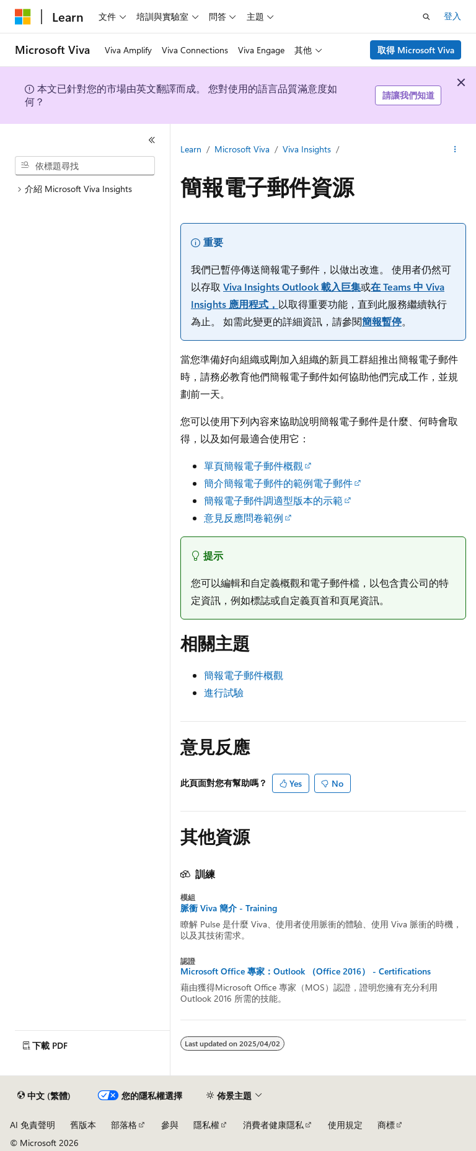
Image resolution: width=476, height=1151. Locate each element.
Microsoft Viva (242, 149)
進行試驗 (224, 692)
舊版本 (83, 1125)
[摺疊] (152, 140)
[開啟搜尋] (426, 17)
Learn (190, 149)
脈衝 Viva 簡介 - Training (228, 908)
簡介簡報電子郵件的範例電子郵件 (278, 482)
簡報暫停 (382, 321)
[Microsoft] (23, 17)
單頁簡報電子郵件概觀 (253, 465)
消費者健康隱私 (273, 1125)
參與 (169, 1125)
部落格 (124, 1125)
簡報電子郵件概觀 (243, 674)
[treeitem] (90, 189)
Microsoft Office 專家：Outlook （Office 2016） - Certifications (305, 971)
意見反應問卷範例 (243, 517)
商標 (386, 1125)
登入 (452, 16)
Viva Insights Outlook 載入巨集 (292, 286)
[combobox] (85, 166)
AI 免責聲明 (32, 1125)
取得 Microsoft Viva (415, 50)
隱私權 (206, 1125)
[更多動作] (455, 149)
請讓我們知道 (408, 95)
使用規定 (345, 1125)
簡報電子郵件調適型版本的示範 (273, 500)
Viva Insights (308, 149)
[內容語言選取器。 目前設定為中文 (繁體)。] (44, 1096)
